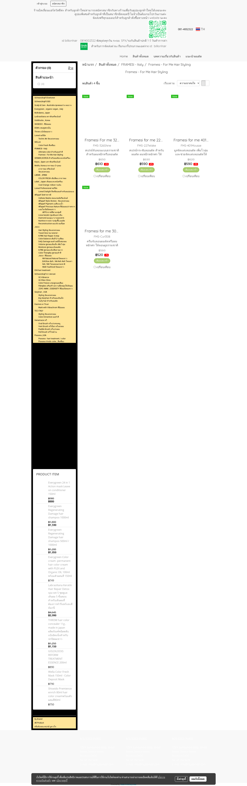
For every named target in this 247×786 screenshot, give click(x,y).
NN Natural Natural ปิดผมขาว (54, 258)
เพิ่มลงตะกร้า (102, 169)
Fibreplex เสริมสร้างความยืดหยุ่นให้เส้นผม (55, 286)
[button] (209, 56)
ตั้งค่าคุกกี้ (181, 779)
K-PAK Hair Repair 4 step (48, 236)
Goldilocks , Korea (42, 120)
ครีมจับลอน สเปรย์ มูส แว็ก (45, 727)
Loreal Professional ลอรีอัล (45, 188)
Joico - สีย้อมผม (45, 256)
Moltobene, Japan (42, 113)
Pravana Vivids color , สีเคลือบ (51, 341)
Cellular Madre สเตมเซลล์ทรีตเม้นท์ (53, 198)
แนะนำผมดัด (194, 56)
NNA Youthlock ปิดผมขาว (53, 267)
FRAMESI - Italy (40, 149)
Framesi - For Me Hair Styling (50, 155)
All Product (39, 723)
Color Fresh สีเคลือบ (46, 145)
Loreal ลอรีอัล (40, 135)
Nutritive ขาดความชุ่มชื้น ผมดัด (51, 221)
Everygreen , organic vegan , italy (48, 109)
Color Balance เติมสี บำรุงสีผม (51, 239)
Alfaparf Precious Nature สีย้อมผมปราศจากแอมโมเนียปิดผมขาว (56, 208)
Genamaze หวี (40, 320)
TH (200, 29)
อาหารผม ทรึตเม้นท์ (46, 169)
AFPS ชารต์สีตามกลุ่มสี (51, 212)
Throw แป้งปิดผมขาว (43, 132)
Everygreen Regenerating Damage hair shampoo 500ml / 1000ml (58, 537)
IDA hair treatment (42, 270)
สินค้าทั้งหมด (141, 56)
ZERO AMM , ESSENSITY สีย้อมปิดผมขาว (55, 289)
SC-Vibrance (43, 277)
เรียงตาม (170, 83)
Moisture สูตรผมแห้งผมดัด (49, 247)
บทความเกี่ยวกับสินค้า (167, 56)
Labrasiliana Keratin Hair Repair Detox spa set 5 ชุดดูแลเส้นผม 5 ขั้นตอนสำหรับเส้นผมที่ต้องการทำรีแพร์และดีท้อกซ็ (60, 596)
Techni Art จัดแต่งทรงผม (48, 139)
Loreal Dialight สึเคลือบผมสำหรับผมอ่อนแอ (56, 191)
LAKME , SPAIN (40, 175)
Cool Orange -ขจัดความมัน (49, 185)
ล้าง (70, 68)
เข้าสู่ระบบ (42, 3)
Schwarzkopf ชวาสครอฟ (44, 274)
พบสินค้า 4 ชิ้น (91, 83)
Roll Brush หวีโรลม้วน (47, 332)
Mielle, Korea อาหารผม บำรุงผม (47, 166)
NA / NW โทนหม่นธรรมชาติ (53, 264)
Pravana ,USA (40, 335)
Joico (36, 227)
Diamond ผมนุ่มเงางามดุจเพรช (51, 218)
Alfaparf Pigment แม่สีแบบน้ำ (50, 204)
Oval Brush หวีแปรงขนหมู (49, 323)
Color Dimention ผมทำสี (48, 317)
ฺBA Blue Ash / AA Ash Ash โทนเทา (57, 261)
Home (124, 56)
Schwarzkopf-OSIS (42, 101)
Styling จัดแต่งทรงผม (47, 295)
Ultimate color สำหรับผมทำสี (50, 152)
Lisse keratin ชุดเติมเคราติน (50, 215)
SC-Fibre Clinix (44, 280)
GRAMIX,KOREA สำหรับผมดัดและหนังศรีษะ (52, 158)
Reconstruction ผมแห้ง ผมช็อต (51, 224)
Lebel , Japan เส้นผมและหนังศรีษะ (48, 182)
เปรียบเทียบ (103, 176)
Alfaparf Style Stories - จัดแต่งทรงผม (53, 201)
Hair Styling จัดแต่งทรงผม (49, 230)
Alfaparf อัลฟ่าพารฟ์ (42, 195)
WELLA (37, 142)
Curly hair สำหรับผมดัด (48, 301)
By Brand (38, 719)
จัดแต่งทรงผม (44, 172)
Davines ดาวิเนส (41, 304)
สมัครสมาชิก (58, 3)
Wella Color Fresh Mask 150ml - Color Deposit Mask (59, 675)
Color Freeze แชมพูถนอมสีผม (50, 283)
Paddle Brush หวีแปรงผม (49, 329)
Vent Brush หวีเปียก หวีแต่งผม (51, 326)
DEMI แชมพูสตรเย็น (42, 128)
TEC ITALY (38, 311)
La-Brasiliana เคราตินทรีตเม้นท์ (47, 116)
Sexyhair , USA (40, 292)
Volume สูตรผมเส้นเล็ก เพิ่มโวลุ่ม (51, 244)
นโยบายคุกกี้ (61, 780)
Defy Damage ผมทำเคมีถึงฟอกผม (52, 241)
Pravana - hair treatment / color (52, 339)
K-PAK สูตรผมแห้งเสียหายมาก (50, 250)
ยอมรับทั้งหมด (198, 779)
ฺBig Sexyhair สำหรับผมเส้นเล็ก (50, 298)
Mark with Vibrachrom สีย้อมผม (51, 307)
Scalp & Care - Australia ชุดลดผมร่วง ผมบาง (53, 105)
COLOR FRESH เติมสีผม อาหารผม (52, 178)
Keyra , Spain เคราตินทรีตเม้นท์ (47, 162)
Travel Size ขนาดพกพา (48, 233)
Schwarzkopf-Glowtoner (44, 98)
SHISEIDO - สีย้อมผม (42, 124)
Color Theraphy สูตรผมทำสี (49, 253)
